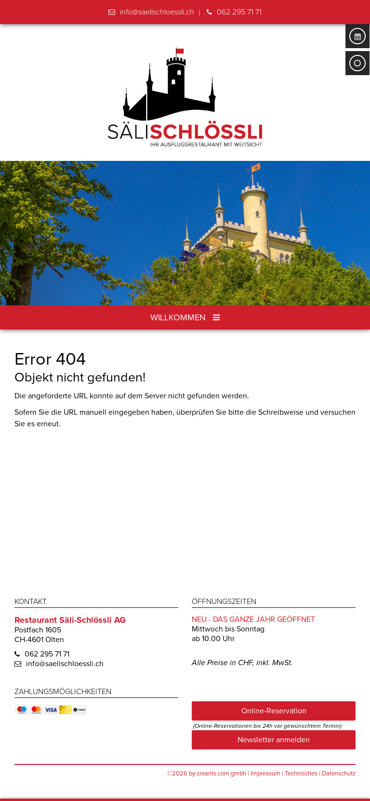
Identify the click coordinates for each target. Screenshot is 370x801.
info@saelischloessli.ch (157, 12)
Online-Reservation (273, 711)
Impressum (265, 773)
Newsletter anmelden (274, 740)
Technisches (301, 773)
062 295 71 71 (239, 12)
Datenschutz (339, 773)
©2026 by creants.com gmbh (206, 773)
